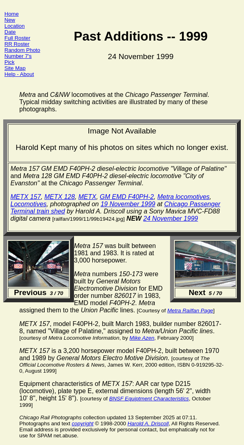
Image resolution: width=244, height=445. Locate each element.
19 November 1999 (127, 204)
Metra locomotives (183, 196)
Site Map (15, 68)
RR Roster (16, 44)
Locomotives (28, 204)
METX (87, 196)
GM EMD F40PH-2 (127, 196)
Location (14, 26)
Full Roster (17, 38)
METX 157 (25, 196)
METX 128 (59, 196)
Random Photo (22, 50)
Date (10, 32)
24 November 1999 (170, 218)
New (9, 20)
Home (11, 14)
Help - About (19, 74)
